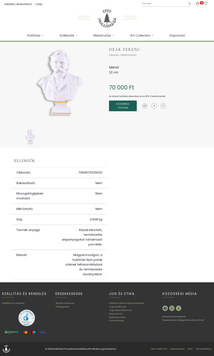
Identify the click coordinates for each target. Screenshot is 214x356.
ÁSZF (190, 348)
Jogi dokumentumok (120, 310)
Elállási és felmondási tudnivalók (126, 303)
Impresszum (116, 313)
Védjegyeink (62, 306)
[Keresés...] (164, 4)
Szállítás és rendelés (13, 303)
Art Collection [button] (140, 35)
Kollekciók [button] (67, 35)
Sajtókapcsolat (117, 317)
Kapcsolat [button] (177, 35)
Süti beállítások (203, 348)
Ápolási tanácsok (65, 303)
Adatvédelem (177, 348)
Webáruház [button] (102, 35)
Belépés (9, 4)
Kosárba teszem (122, 105)
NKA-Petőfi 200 (159, 348)
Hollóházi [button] (34, 35)
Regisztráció (25, 4)
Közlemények (116, 320)
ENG (38, 4)
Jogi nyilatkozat (117, 306)
